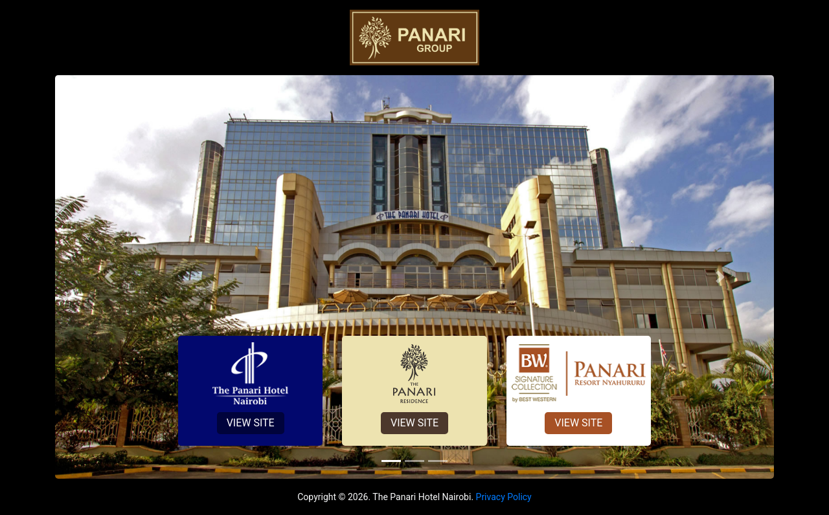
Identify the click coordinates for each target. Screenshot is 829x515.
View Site (251, 423)
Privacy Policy (504, 497)
